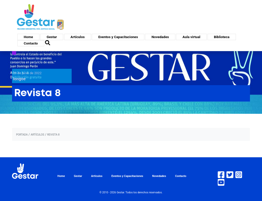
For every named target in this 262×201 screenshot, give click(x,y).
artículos (37, 134)
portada (22, 134)
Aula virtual (191, 37)
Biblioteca (222, 37)
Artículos (78, 37)
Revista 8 (53, 134)
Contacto (31, 43)
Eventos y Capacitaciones (118, 37)
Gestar (52, 37)
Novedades (160, 37)
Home (28, 37)
